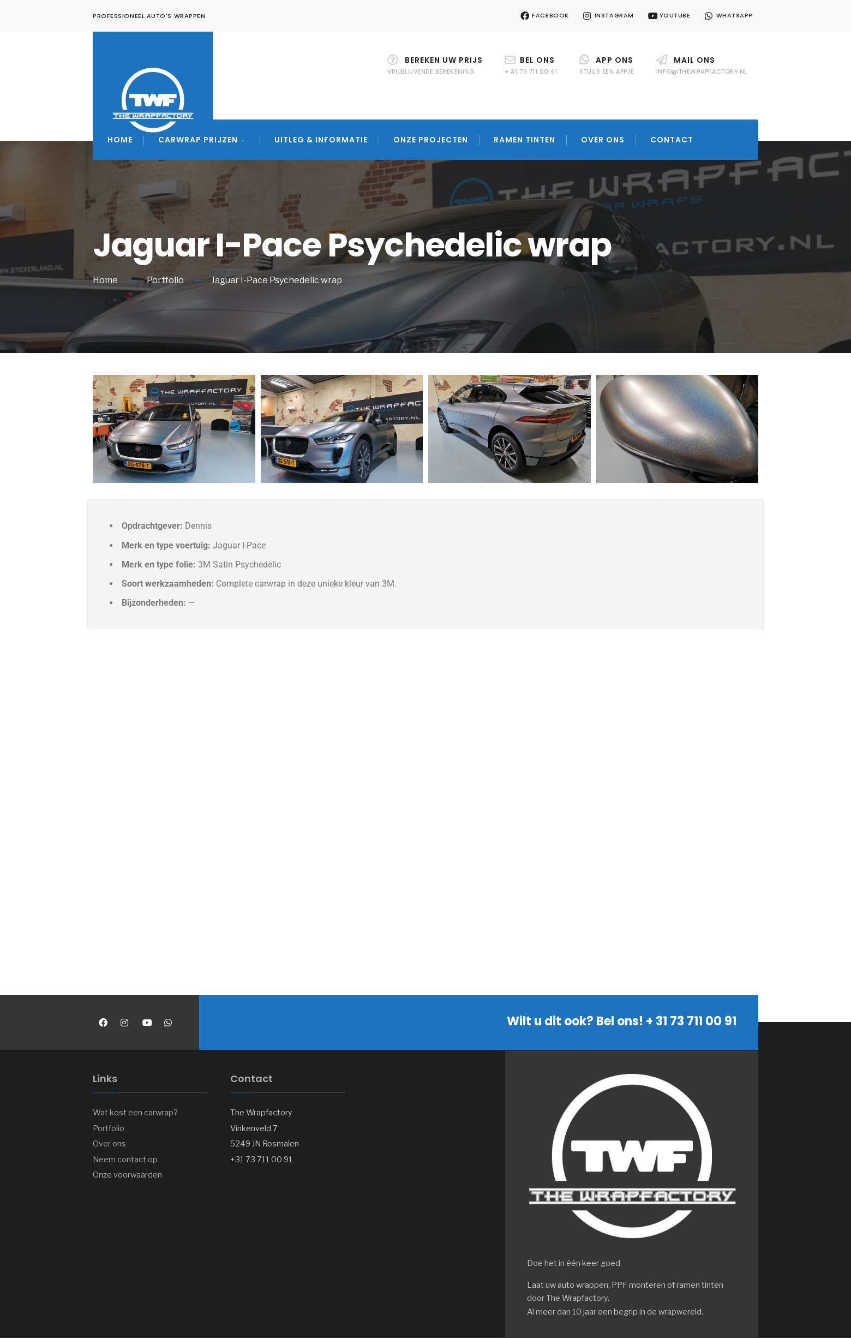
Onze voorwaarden (127, 1175)
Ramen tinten (524, 139)
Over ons (603, 139)
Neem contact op (125, 1159)
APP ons (606, 65)
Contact (671, 139)
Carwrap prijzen (198, 139)
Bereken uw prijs (435, 65)
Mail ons (701, 65)
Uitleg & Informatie (321, 139)
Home (120, 139)
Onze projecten (430, 139)
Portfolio (165, 280)
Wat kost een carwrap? (135, 1113)
